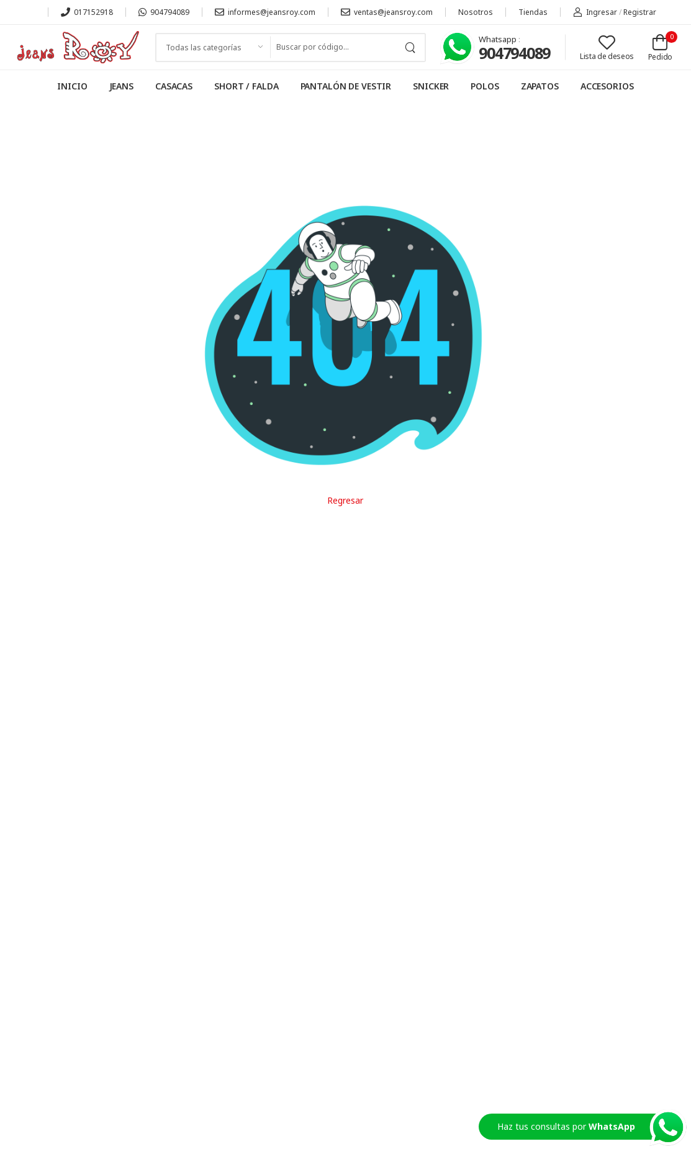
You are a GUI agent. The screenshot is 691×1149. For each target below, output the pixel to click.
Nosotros (475, 12)
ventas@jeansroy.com (387, 12)
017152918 (87, 12)
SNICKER (431, 86)
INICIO (72, 86)
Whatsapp (498, 39)
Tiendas (533, 12)
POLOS (485, 86)
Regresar (345, 500)
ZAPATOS (540, 86)
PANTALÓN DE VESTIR (346, 86)
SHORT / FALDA (246, 86)
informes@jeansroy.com (265, 12)
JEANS (121, 86)
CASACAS (173, 86)
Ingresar (595, 12)
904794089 (163, 12)
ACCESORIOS (607, 86)
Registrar (639, 12)
